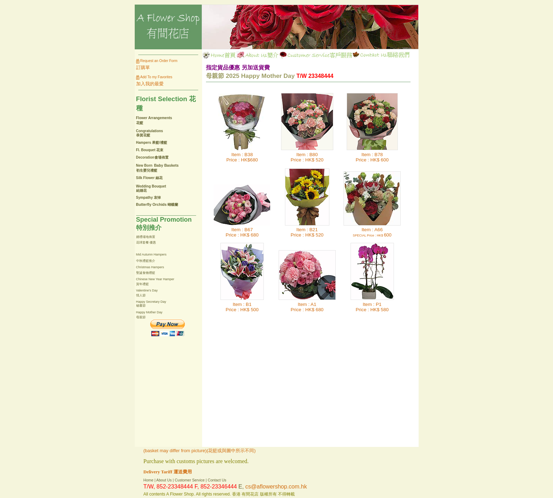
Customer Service (190, 480)
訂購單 (143, 67)
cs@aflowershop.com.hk (276, 487)
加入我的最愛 (150, 83)
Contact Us (217, 480)
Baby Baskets (166, 165)
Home (148, 480)
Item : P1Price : (368, 307)
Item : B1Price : (238, 307)
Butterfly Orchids (151, 204)
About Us (164, 480)
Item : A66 (368, 232)
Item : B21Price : (304, 232)
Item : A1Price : (303, 307)
